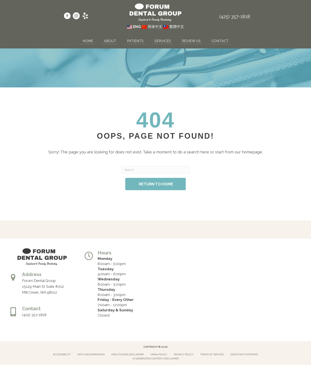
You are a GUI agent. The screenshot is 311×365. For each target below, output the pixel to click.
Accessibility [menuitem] (62, 354)
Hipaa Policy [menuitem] (159, 354)
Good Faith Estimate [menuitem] (244, 354)
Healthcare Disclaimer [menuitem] (127, 354)
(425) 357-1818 (234, 16)
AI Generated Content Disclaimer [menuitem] (156, 358)
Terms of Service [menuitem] (212, 354)
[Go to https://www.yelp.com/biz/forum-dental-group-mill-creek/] (85, 16)
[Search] (155, 170)
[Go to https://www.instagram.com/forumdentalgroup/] (76, 16)
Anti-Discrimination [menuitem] (91, 354)
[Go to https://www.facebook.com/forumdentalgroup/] (67, 16)
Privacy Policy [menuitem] (184, 354)
